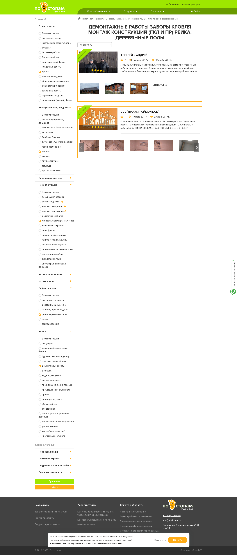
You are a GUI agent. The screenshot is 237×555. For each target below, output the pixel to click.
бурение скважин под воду (54, 356)
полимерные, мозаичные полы (56, 249)
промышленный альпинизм (54, 390)
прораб (44, 394)
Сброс (55, 487)
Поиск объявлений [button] (98, 11)
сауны (43, 319)
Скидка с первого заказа (47, 524)
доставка (45, 370)
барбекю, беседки (49, 137)
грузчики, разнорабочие (52, 361)
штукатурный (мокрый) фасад (55, 100)
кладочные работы (50, 67)
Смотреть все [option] (160, 85)
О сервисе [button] (130, 11)
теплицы (45, 166)
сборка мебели (48, 404)
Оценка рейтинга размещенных (136, 516)
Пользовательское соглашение (136, 521)
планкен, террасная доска (53, 309)
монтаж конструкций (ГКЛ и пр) (56, 221)
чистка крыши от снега (52, 436)
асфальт (45, 47)
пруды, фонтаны (49, 161)
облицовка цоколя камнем (54, 81)
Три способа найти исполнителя (51, 511)
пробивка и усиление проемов (56, 385)
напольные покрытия (51, 225)
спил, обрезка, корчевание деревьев (54, 415)
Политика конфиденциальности (136, 526)
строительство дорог (51, 95)
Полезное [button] (157, 11)
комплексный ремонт (52, 206)
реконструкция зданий (52, 86)
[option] (89, 90)
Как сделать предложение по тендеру (96, 520)
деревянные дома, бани (52, 305)
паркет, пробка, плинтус (52, 235)
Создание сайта (188, 550)
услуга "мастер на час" (52, 431)
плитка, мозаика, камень (53, 240)
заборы (44, 151)
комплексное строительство (55, 43)
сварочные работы (50, 90)
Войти (197, 11)
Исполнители (88, 19)
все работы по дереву (51, 300)
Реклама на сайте (86, 524)
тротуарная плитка (50, 170)
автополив (46, 132)
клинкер (44, 156)
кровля (44, 71)
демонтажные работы (51, 366)
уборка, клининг (48, 426)
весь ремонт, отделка (51, 197)
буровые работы (49, 57)
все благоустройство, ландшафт (51, 121)
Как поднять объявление (133, 511)
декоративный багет (51, 216)
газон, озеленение (50, 147)
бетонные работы (49, 52)
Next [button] (196, 147)
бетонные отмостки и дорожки (56, 142)
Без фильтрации (49, 33)
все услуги (46, 343)
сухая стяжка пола (50, 259)
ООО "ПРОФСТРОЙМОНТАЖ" (140, 111)
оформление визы (50, 380)
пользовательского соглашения (107, 543)
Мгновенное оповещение (233, 263)
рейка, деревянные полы (53, 314)
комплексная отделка (52, 211)
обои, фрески (47, 230)
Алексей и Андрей (134, 55)
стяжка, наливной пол (51, 254)
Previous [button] (81, 147)
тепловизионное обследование (56, 421)
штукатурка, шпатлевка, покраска (52, 265)
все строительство (50, 38)
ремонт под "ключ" (51, 201)
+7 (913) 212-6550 (172, 515)
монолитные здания (50, 76)
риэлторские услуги (50, 399)
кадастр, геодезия (50, 375)
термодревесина (49, 324)
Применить (54, 481)
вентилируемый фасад (52, 62)
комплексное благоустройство (56, 127)
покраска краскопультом (53, 244)
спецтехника (47, 409)
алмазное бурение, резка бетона (53, 350)
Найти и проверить (44, 518)
